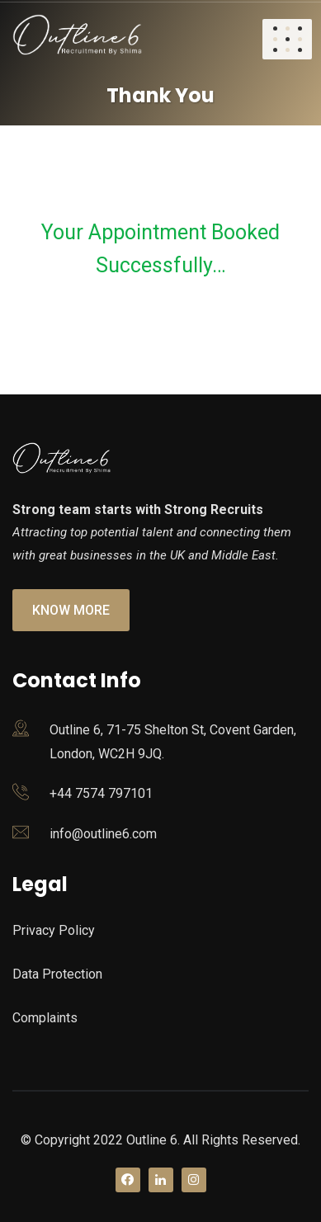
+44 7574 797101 (101, 793)
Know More (71, 610)
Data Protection (57, 974)
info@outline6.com (103, 834)
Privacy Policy (53, 930)
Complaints (45, 1018)
